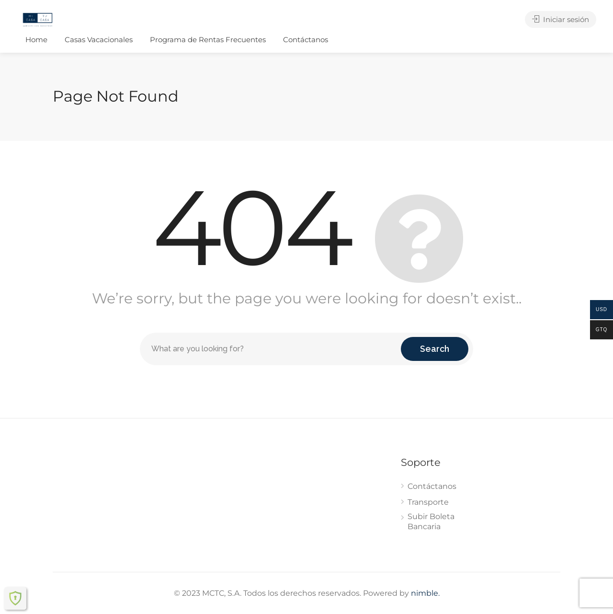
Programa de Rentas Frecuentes (208, 39)
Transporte (428, 502)
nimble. (425, 593)
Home (36, 39)
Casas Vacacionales (99, 39)
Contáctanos (305, 39)
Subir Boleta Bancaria (431, 521)
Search (434, 349)
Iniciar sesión (560, 19)
